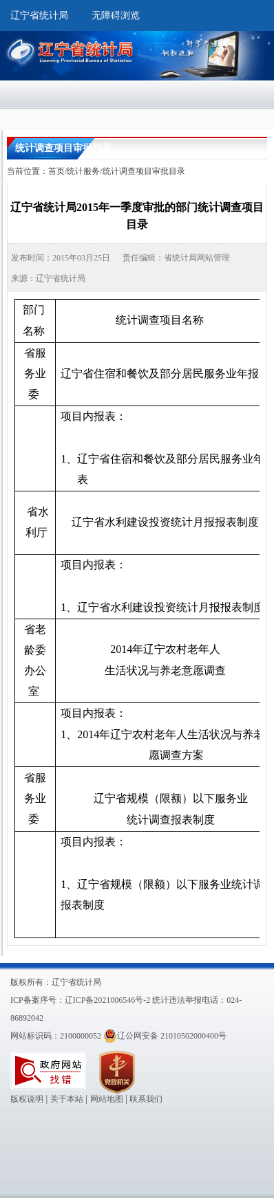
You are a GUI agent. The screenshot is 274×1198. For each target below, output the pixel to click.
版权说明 (26, 1099)
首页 (56, 171)
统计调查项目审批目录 (144, 171)
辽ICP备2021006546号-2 (108, 1000)
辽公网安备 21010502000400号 (164, 1036)
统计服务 (83, 171)
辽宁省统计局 (39, 15)
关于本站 (66, 1099)
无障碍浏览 (116, 15)
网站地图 (106, 1099)
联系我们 (145, 1099)
